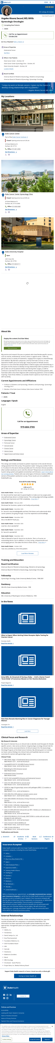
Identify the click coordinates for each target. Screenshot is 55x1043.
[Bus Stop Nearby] (9, 165)
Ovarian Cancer (8, 459)
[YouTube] (7, 1009)
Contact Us (23, 1006)
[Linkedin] (11, 1005)
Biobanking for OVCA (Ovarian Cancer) (15, 779)
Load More (27, 741)
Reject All (47, 1039)
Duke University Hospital (14, 262)
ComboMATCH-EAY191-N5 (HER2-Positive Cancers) (19, 775)
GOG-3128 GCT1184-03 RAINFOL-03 (15, 833)
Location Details (8, 79)
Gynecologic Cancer (10, 451)
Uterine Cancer (8, 461)
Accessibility (4, 1021)
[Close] (52, 1026)
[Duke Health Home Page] (11, 998)
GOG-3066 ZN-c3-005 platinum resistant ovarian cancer (20, 804)
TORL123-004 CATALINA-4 (12, 838)
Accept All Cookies (35, 1039)
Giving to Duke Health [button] (26, 986)
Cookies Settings (6, 1039)
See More (7, 63)
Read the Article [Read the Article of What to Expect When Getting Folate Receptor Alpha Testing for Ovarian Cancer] (6, 654)
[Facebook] (4, 1005)
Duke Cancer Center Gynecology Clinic (19, 205)
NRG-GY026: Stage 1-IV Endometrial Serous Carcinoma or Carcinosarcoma (26, 770)
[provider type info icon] (53, 16)
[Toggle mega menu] (50, 2)
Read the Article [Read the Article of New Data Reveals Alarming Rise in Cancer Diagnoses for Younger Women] (6, 737)
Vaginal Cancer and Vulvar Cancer (14, 464)
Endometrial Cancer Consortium (13, 784)
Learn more (10, 355)
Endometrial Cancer (10, 448)
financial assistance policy (21, 921)
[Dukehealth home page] (7, 2)
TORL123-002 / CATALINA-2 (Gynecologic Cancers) (19, 815)
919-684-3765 (28, 437)
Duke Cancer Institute (19, 147)
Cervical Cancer (8, 456)
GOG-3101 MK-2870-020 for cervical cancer (17, 793)
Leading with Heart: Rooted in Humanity (12, 1023)
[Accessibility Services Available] (6, 165)
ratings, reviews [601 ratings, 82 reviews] (46, 12)
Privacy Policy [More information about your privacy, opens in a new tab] (5, 1036)
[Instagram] (7, 1005)
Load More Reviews (27, 564)
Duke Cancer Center (12, 144)
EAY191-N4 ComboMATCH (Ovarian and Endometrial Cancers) (22, 788)
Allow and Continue (12, 358)
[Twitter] (4, 1009)
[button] (53, 2)
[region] (27, 1033)
